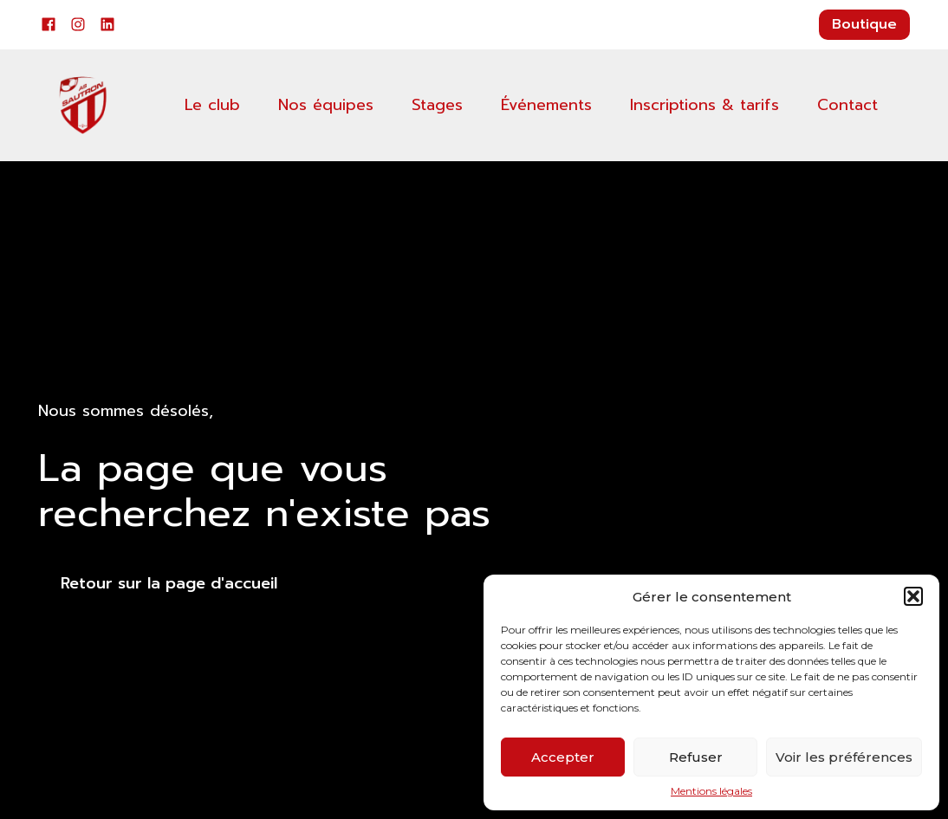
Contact (847, 105)
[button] (913, 596)
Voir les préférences (844, 757)
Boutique (864, 24)
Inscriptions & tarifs (704, 105)
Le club (212, 105)
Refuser (696, 757)
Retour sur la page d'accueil (169, 583)
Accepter (562, 757)
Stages (437, 105)
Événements (546, 105)
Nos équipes (325, 105)
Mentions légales (711, 791)
